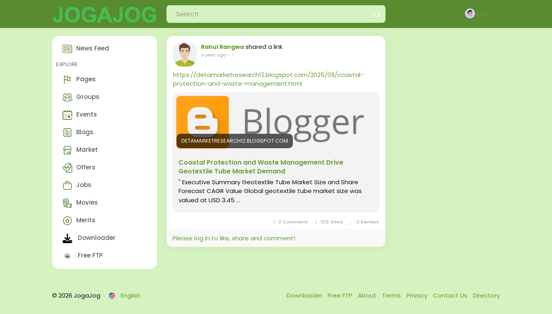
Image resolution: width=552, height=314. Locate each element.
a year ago (213, 55)
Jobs (77, 185)
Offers (79, 168)
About (368, 295)
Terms (392, 295)
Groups (81, 97)
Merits (79, 220)
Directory (486, 295)
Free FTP (83, 256)
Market (80, 150)
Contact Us (451, 295)
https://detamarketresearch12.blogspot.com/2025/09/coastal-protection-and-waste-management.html (268, 79)
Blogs (78, 132)
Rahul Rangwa (222, 47)
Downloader (89, 238)
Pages (79, 80)
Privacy (417, 295)
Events (80, 115)
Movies (80, 203)
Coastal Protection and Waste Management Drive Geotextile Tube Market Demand (261, 167)
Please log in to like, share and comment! (233, 238)
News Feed (86, 49)
